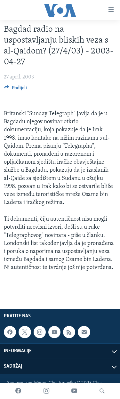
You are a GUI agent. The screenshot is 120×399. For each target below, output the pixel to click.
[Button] (15, 89)
